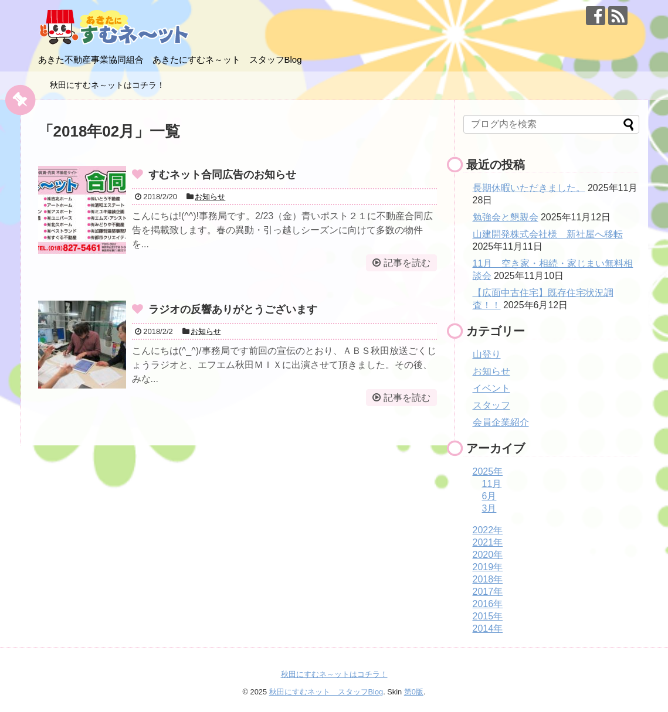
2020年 (488, 555)
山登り (487, 354)
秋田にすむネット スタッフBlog (326, 691)
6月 (489, 496)
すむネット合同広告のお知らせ (222, 174)
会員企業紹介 (501, 422)
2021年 (488, 542)
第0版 (413, 691)
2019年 (488, 567)
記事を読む (407, 263)
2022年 (488, 530)
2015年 (488, 616)
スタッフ (491, 405)
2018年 (488, 579)
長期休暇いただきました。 (529, 188)
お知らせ (210, 196)
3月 (489, 508)
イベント (491, 388)
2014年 (488, 628)
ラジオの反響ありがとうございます (232, 309)
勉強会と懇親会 (505, 217)
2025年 (488, 471)
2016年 (488, 604)
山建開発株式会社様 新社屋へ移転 (548, 234)
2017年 (488, 592)
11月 (492, 484)
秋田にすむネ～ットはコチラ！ (107, 85)
